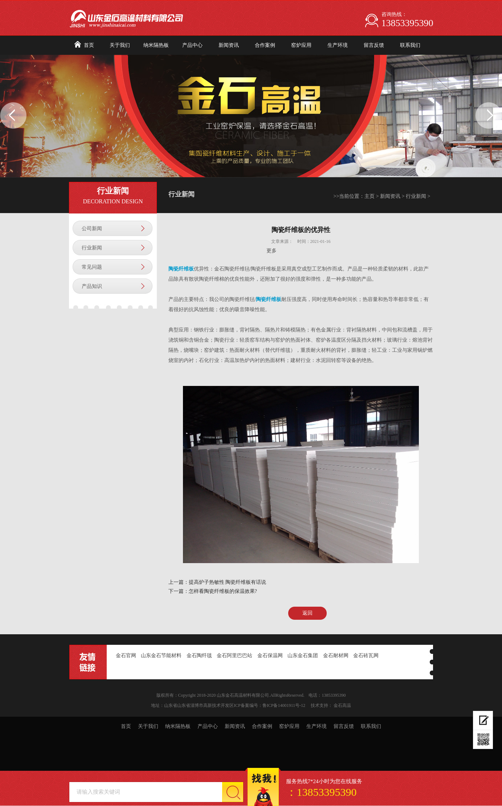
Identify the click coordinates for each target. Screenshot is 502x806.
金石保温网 (270, 655)
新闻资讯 (229, 45)
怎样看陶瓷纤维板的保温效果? (223, 591)
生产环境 (337, 45)
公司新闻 (92, 228)
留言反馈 (374, 45)
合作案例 (265, 45)
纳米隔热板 (156, 45)
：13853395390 (321, 792)
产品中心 (192, 45)
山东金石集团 (302, 655)
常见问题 (92, 267)
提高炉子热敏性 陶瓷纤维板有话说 (227, 582)
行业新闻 (92, 248)
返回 (307, 613)
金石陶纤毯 (199, 655)
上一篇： (178, 582)
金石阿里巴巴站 (234, 655)
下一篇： (178, 591)
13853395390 (407, 23)
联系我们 (410, 45)
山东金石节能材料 (161, 655)
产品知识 (92, 286)
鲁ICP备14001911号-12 (283, 705)
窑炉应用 (301, 45)
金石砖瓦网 (366, 655)
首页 (89, 45)
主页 (369, 196)
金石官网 (126, 655)
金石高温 (342, 705)
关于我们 (120, 45)
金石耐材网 (335, 655)
